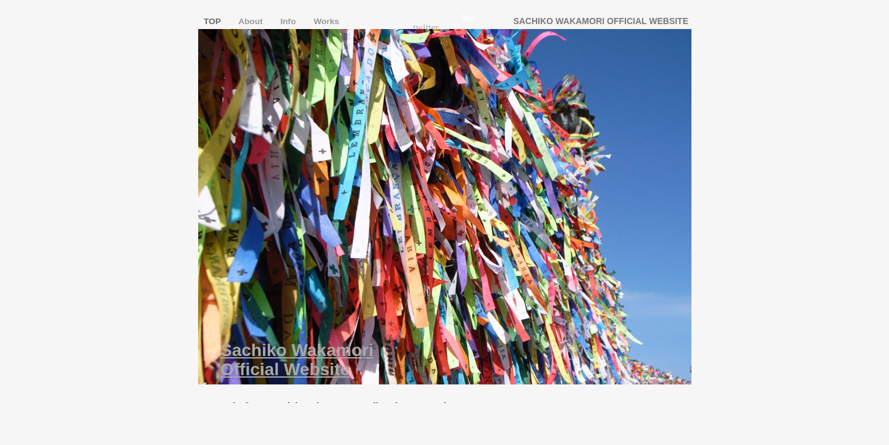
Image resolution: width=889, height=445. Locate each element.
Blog (468, 17)
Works (326, 21)
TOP (213, 21)
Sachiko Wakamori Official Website (297, 360)
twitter (426, 27)
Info (289, 21)
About (251, 21)
